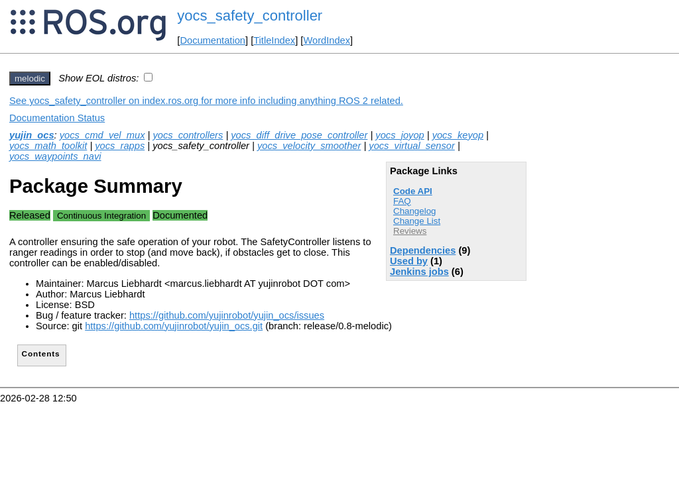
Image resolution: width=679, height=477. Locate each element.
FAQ (402, 201)
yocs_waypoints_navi (55, 156)
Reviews (409, 231)
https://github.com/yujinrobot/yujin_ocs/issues (226, 315)
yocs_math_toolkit (48, 145)
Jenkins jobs (419, 271)
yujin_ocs (31, 135)
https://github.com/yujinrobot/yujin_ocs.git (174, 326)
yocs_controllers (188, 135)
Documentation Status (57, 118)
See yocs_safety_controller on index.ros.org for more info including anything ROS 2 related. (206, 100)
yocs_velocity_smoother (309, 145)
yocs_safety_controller (249, 15)
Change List (416, 221)
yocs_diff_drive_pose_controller (299, 135)
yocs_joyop (399, 135)
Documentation (212, 40)
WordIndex (326, 40)
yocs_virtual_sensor (412, 145)
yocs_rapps (120, 145)
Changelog (414, 211)
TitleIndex (274, 40)
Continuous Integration (101, 216)
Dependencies (423, 250)
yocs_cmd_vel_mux (102, 135)
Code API (412, 191)
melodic (30, 78)
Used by (409, 261)
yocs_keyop (457, 135)
